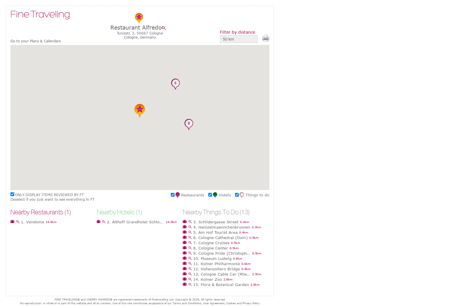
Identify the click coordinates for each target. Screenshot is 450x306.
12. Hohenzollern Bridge (216, 269)
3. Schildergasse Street (216, 222)
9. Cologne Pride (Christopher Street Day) (222, 253)
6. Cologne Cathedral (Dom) (220, 237)
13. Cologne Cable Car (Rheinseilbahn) (222, 274)
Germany (148, 37)
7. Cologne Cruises (211, 242)
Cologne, (132, 37)
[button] (136, 139)
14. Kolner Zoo (207, 279)
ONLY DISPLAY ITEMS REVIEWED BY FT (49, 195)
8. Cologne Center (210, 248)
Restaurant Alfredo (136, 27)
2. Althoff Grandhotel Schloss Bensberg (135, 222)
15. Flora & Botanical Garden (221, 284)
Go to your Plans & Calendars (35, 41)
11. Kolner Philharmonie (216, 263)
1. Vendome (32, 222)
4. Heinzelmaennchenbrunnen (221, 227)
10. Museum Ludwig (212, 258)
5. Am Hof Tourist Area (215, 232)
